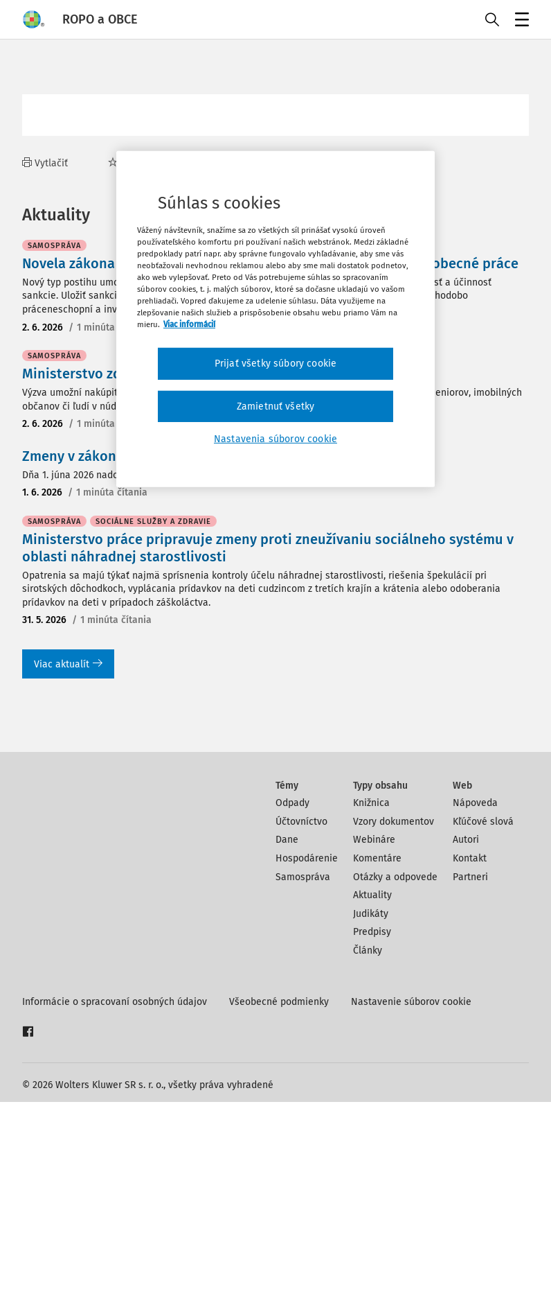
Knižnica (371, 997)
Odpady (292, 997)
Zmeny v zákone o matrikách (113, 650)
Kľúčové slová (483, 1016)
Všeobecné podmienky (279, 1196)
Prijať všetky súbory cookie (275, 363)
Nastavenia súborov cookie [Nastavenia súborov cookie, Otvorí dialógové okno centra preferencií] (275, 439)
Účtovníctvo (301, 1016)
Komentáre (377, 1052)
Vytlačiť (45, 163)
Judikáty (370, 1108)
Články (367, 1144)
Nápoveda (475, 997)
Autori (466, 1034)
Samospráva (303, 1071)
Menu (519, 21)
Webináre (374, 1034)
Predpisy (372, 1126)
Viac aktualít (68, 858)
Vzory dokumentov (393, 1016)
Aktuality (372, 1089)
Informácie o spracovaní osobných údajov (114, 1196)
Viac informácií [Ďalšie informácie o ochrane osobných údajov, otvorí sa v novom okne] (189, 324)
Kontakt (470, 1052)
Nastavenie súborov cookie (411, 1196)
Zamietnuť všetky (276, 406)
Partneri (470, 1071)
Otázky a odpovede (395, 1071)
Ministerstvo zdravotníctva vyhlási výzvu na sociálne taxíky (211, 567)
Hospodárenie (307, 1052)
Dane (287, 1034)
